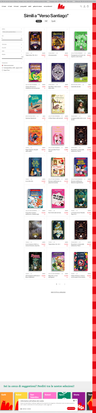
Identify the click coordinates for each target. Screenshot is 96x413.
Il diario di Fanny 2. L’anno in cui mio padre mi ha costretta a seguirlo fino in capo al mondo (78, 276)
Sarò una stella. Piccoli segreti (53, 150)
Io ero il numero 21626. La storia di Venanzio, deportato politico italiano (33, 244)
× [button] (76, 400)
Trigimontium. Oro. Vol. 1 (54, 244)
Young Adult (23, 6)
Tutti (39, 21)
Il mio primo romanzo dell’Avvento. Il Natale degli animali (32, 213)
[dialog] (48, 405)
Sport (84, 393)
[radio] (39, 21)
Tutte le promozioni (8, 65)
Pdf (46, 21)
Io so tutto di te (29, 181)
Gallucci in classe (37, 6)
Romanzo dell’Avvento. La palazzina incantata (54, 181)
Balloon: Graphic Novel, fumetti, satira (11, 399)
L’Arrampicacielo (52, 55)
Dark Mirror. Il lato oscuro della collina (54, 87)
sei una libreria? (48, 6)
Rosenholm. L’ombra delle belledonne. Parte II (77, 150)
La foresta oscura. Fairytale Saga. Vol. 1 (78, 213)
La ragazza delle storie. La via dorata (78, 118)
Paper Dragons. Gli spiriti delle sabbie (32, 150)
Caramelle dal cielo (76, 86)
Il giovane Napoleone (31, 118)
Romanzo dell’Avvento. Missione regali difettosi (77, 181)
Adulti (29, 6)
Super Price (7, 70)
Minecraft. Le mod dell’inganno (53, 276)
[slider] (22, 58)
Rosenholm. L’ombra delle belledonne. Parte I (77, 244)
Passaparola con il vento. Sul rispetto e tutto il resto (78, 55)
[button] (26, 408)
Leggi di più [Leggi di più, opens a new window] (49, 404)
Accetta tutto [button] (69, 408)
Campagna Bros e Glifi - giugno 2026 (13, 68)
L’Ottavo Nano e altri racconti (55, 118)
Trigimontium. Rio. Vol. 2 (31, 55)
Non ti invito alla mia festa (54, 212)
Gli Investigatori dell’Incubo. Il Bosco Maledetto (33, 276)
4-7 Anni (10, 6)
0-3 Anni (4, 6)
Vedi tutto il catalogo (58, 292)
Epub (53, 21)
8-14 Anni (16, 6)
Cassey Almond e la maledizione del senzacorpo (33, 87)
